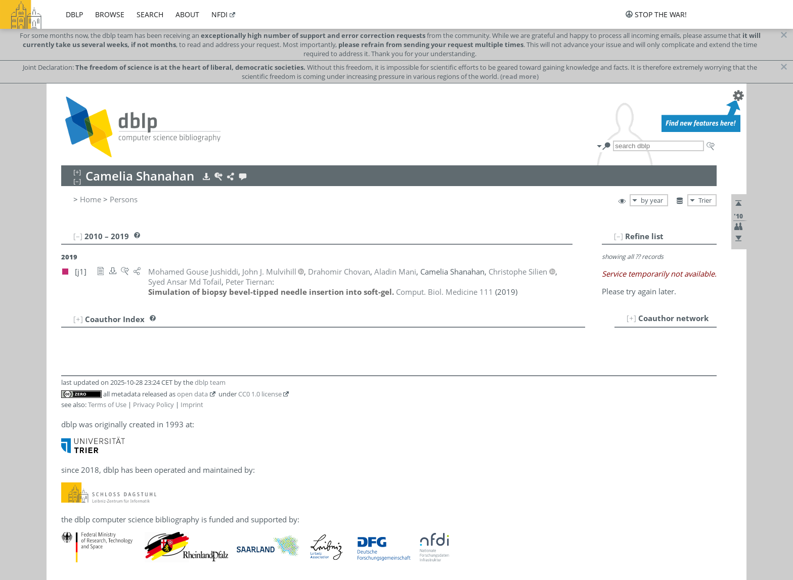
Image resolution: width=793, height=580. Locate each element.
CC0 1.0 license (260, 393)
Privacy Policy (153, 404)
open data (192, 393)
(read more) (519, 76)
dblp (74, 14)
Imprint (192, 404)
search (150, 14)
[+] (631, 318)
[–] (618, 236)
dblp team (210, 382)
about (187, 14)
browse (109, 14)
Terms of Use (107, 404)
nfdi (219, 14)
